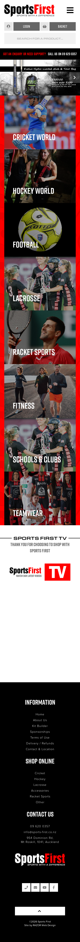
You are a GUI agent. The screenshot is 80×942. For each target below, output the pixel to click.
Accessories (40, 790)
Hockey (40, 779)
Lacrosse (40, 785)
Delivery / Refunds (40, 743)
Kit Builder (40, 726)
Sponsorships (40, 732)
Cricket (40, 773)
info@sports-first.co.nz (40, 832)
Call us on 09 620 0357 (62, 54)
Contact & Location (40, 749)
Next (74, 77)
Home (40, 714)
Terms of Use (40, 737)
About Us (40, 720)
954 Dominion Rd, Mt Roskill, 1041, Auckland (40, 840)
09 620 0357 (40, 826)
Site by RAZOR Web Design (40, 925)
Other (40, 802)
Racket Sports (40, 796)
